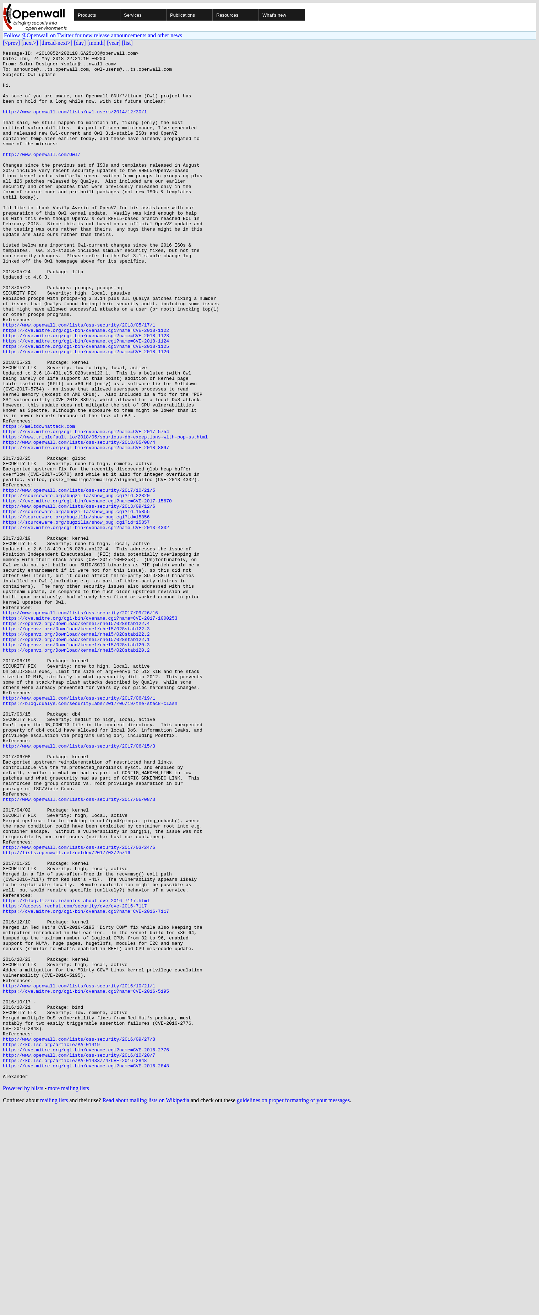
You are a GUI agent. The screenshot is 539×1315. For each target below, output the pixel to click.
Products (87, 15)
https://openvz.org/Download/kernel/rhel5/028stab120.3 (76, 764)
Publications (182, 15)
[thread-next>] (55, 43)
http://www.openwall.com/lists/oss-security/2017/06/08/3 (79, 949)
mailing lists (54, 1306)
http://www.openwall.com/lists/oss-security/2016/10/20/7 (79, 1256)
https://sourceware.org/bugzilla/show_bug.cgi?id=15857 (76, 617)
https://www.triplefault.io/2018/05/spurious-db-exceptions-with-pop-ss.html (105, 514)
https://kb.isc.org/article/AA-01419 (51, 1243)
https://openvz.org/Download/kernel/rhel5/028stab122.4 (76, 738)
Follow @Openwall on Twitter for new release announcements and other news (93, 35)
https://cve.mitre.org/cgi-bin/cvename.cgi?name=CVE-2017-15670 (87, 591)
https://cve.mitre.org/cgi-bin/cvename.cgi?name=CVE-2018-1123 (86, 393)
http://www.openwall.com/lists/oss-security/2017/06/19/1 (79, 828)
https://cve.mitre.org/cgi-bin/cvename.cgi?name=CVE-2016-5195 (86, 1179)
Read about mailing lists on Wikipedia (145, 1306)
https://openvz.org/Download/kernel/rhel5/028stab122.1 (76, 757)
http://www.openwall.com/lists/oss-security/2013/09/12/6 (79, 597)
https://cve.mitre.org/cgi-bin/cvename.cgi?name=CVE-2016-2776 (86, 1250)
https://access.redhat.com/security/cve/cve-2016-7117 (75, 1077)
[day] (80, 43)
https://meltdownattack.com (39, 501)
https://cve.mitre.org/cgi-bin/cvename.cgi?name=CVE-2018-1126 (86, 412)
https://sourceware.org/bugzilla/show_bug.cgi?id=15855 (76, 604)
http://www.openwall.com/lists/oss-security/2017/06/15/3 (79, 885)
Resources (227, 15)
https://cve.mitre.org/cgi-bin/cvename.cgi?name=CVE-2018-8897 (86, 527)
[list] (127, 43)
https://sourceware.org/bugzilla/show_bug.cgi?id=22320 (76, 585)
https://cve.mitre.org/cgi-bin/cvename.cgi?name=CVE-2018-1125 (86, 406)
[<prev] (11, 43)
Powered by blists (23, 1294)
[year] (113, 43)
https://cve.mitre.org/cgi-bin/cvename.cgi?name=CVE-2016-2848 (86, 1269)
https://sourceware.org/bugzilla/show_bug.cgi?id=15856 (76, 610)
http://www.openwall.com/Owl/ (41, 175)
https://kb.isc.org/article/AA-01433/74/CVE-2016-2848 (75, 1263)
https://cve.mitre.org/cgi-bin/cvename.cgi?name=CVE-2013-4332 (86, 623)
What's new (274, 15)
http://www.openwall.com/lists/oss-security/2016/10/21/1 (79, 1173)
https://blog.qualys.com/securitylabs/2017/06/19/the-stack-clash (90, 834)
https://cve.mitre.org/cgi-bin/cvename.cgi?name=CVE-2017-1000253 (90, 732)
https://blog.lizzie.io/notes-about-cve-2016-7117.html (76, 1071)
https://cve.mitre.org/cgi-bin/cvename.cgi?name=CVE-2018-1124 (86, 399)
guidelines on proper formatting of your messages (293, 1306)
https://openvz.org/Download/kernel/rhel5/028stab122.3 (76, 745)
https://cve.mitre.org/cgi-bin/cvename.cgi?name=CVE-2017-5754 (86, 508)
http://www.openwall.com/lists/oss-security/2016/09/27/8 (79, 1237)
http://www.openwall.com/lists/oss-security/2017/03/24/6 (79, 1007)
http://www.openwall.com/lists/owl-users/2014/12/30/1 (75, 124)
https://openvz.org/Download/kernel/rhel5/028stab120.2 (76, 770)
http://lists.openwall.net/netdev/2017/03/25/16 (66, 1013)
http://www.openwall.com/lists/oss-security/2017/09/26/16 (80, 725)
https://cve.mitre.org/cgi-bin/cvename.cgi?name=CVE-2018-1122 (86, 386)
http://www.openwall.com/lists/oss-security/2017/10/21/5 (79, 578)
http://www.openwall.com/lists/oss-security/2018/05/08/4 (79, 521)
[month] (96, 43)
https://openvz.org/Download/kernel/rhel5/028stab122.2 (76, 751)
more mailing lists (68, 1294)
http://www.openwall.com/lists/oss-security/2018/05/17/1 (79, 380)
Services (133, 15)
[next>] (29, 43)
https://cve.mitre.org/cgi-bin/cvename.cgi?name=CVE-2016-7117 (86, 1083)
